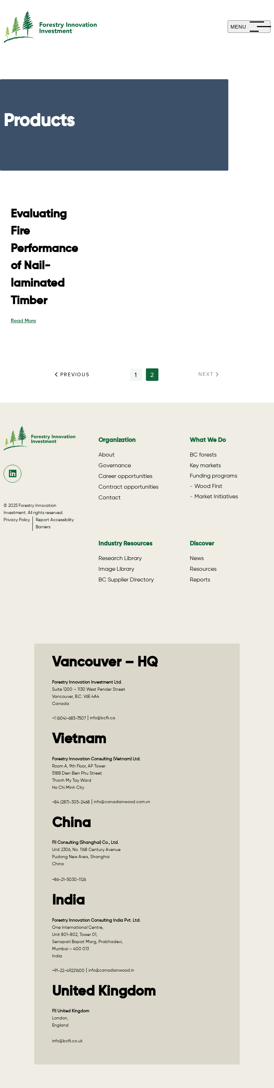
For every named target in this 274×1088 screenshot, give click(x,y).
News (197, 558)
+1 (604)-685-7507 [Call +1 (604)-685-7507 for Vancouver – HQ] (69, 718)
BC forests (203, 455)
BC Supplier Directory (126, 580)
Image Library (116, 569)
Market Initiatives (216, 497)
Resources (203, 569)
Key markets (205, 466)
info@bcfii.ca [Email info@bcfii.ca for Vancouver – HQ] (102, 718)
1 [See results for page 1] (136, 375)
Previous (72, 375)
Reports (200, 580)
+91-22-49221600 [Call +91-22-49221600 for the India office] (68, 971)
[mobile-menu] (249, 26)
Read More (23, 320)
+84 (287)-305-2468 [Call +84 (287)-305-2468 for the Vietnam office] (71, 802)
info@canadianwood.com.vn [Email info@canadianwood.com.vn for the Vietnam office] (122, 802)
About (106, 455)
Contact (109, 498)
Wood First (208, 486)
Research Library (120, 558)
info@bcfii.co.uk (67, 1041)
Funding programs (213, 476)
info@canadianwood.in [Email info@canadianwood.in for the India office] (111, 970)
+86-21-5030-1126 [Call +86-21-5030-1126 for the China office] (69, 880)
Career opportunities (125, 476)
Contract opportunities (128, 487)
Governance (114, 466)
